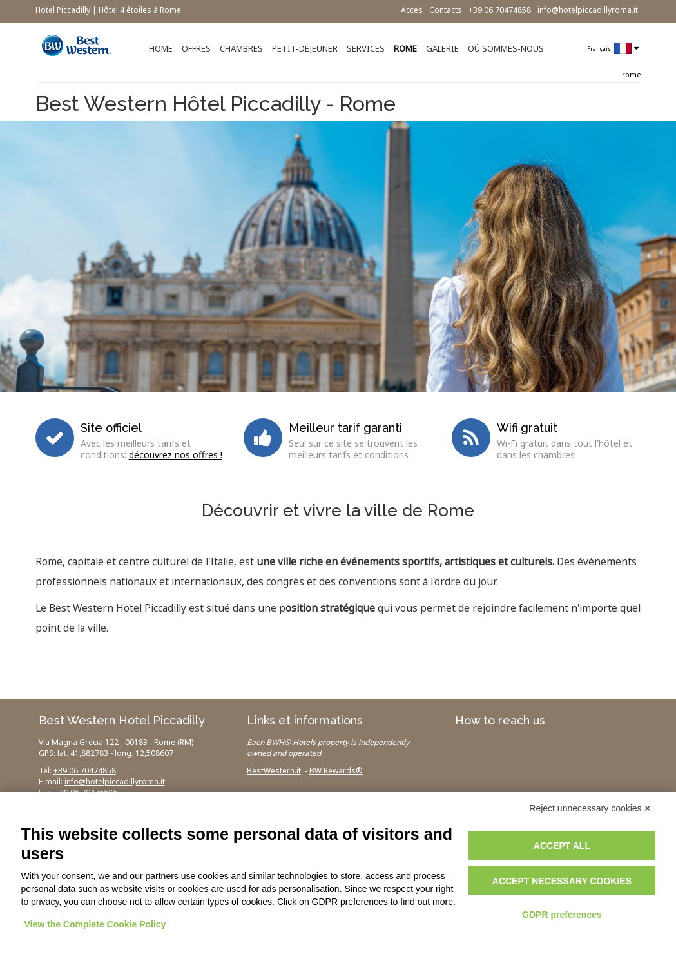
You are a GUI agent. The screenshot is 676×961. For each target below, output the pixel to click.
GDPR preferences (562, 914)
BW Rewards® (336, 770)
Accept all (562, 845)
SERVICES (366, 48)
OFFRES (196, 48)
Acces (412, 10)
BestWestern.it (274, 770)
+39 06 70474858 (499, 10)
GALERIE (442, 48)
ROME (405, 48)
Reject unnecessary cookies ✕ (590, 808)
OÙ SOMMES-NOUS (506, 48)
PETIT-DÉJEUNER (305, 48)
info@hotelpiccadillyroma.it (587, 10)
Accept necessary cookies (562, 881)
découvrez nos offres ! (175, 455)
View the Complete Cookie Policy (95, 924)
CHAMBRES (241, 48)
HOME (161, 48)
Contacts (445, 10)
